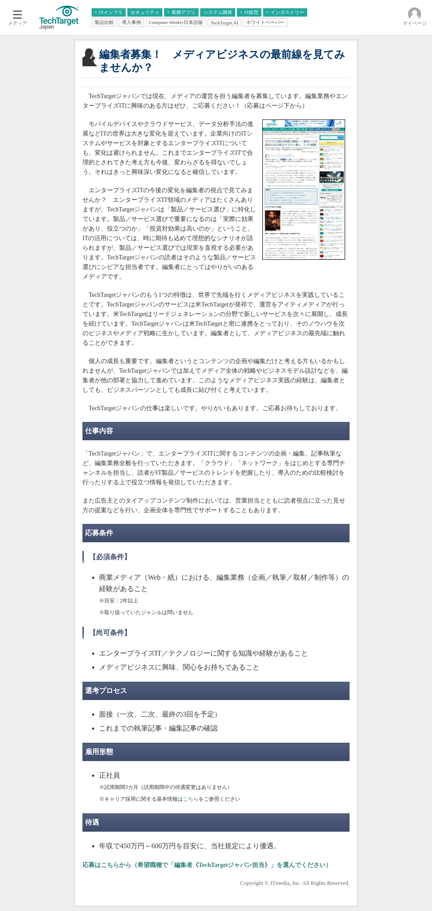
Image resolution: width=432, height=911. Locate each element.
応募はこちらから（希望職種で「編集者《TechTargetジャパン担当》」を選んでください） (207, 865)
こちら (191, 799)
